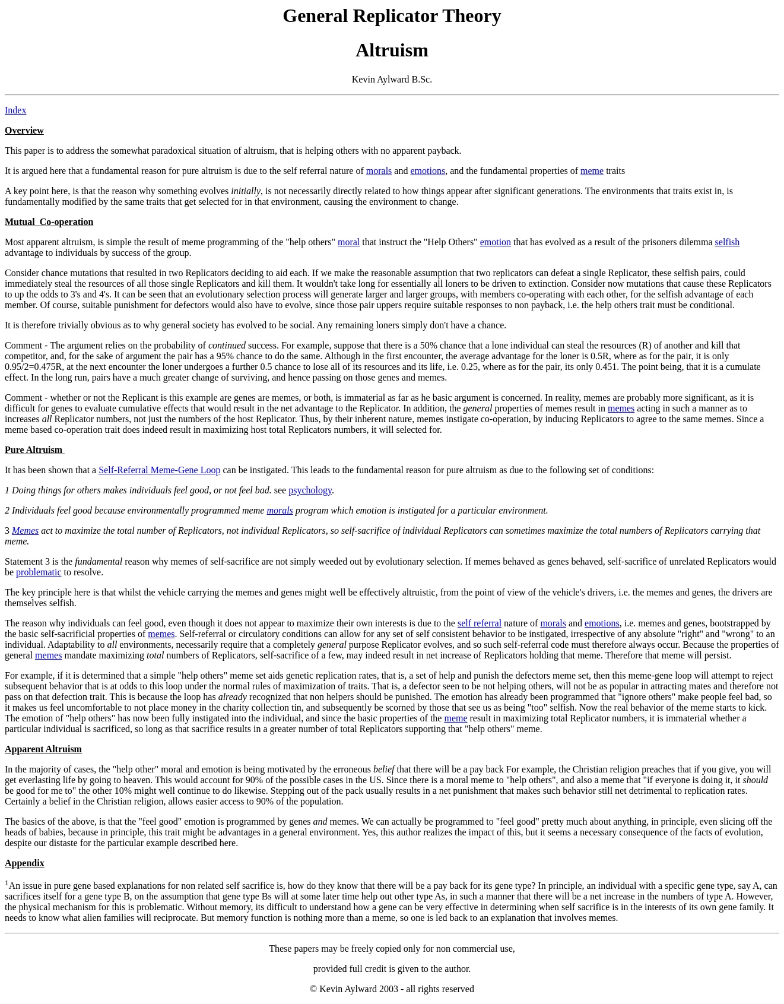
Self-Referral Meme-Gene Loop (159, 470)
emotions (427, 171)
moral (349, 242)
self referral (479, 623)
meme (592, 171)
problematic (38, 572)
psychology (310, 490)
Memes (25, 530)
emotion (495, 242)
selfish (727, 242)
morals (379, 171)
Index (15, 110)
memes (621, 408)
